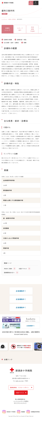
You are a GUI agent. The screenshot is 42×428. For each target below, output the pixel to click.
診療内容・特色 (21, 40)
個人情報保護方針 (20, 399)
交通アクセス (23, 269)
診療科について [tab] (7, 29)
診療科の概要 (8, 40)
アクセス (35, 3)
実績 (25, 43)
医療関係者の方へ (9, 272)
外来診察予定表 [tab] (32, 29)
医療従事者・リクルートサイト (19, 387)
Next (39, 346)
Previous (2, 346)
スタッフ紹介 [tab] (20, 29)
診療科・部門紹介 (12, 19)
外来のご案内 (8, 269)
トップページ (4, 19)
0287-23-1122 (20, 381)
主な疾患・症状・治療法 (11, 43)
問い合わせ (31, 3)
